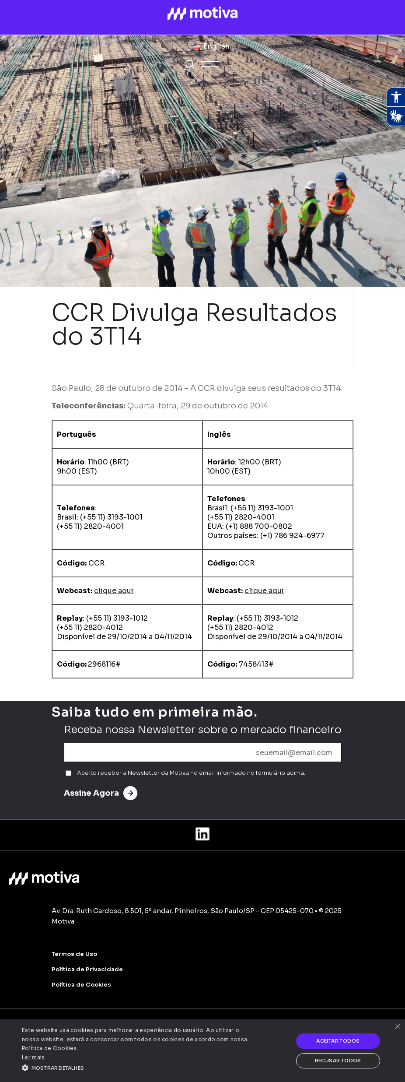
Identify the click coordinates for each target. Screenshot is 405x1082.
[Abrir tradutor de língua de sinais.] (396, 116)
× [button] (397, 1027)
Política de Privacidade (87, 969)
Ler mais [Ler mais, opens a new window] (33, 1057)
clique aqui (113, 590)
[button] (139, 1067)
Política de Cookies (81, 984)
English (216, 46)
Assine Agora (100, 793)
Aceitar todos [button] (338, 1041)
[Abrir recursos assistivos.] (396, 97)
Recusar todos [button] (338, 1060)
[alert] (202, 1050)
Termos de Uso (74, 954)
